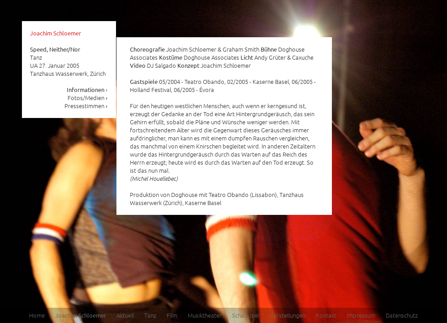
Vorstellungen (287, 315)
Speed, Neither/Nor (55, 49)
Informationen (87, 89)
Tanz (150, 315)
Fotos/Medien (88, 97)
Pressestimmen (86, 105)
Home (37, 315)
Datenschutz (402, 315)
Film (172, 315)
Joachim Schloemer (55, 33)
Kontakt (326, 315)
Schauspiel (245, 315)
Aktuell (125, 315)
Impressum (361, 315)
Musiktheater (205, 315)
